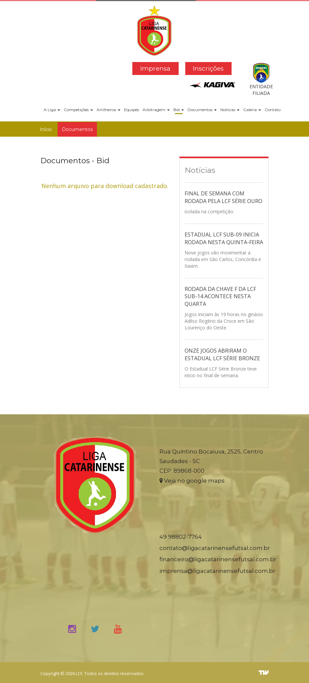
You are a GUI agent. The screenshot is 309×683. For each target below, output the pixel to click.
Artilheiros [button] (108, 109)
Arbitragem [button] (156, 109)
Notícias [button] (230, 109)
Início (46, 129)
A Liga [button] (52, 109)
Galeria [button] (252, 109)
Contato (273, 109)
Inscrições (208, 68)
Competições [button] (78, 109)
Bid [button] (178, 109)
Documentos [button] (202, 109)
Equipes (131, 109)
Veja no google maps (192, 480)
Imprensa (155, 68)
